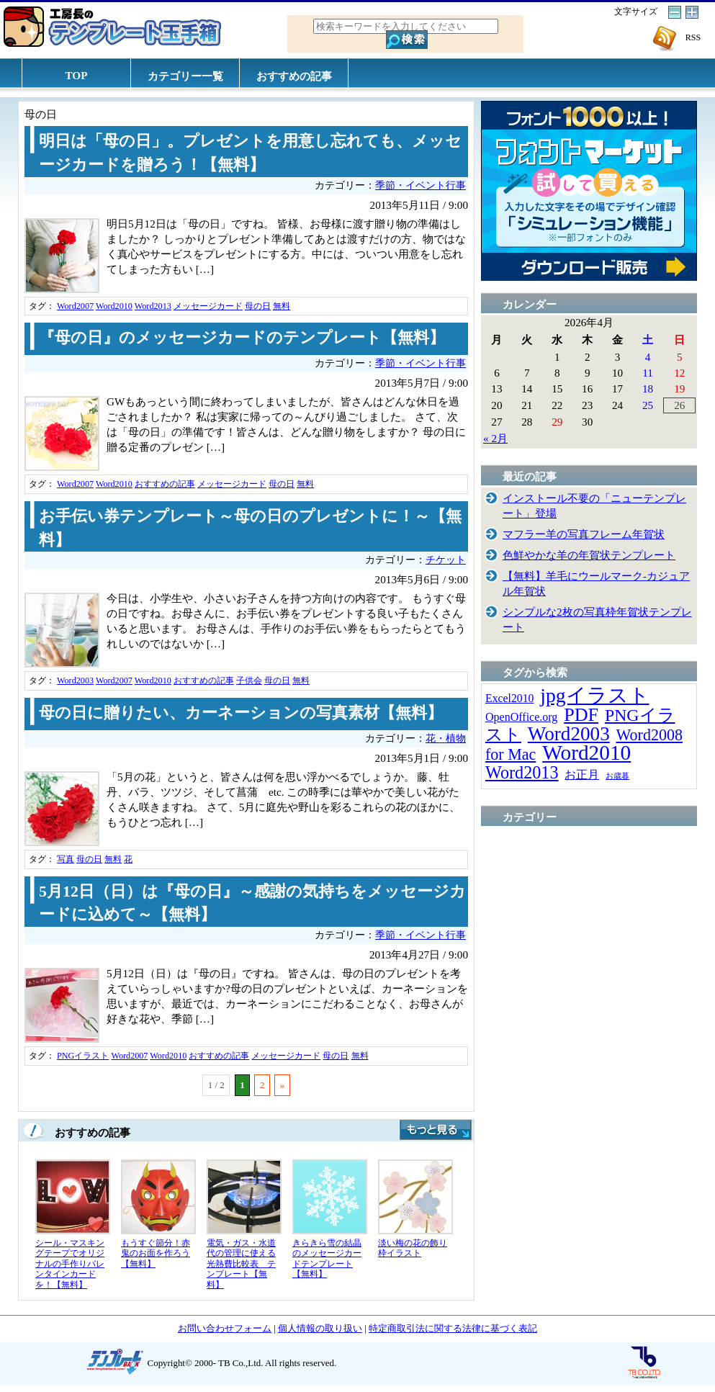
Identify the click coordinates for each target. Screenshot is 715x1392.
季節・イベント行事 (420, 185)
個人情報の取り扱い (320, 1328)
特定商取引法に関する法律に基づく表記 (453, 1328)
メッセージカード (208, 306)
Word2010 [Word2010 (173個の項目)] (586, 752)
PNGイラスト (83, 1056)
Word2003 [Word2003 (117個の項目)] (569, 734)
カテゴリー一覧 (185, 76)
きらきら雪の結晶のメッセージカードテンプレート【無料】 (326, 1259)
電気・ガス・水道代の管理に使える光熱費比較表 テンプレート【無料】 (241, 1264)
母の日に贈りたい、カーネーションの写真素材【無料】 (241, 713)
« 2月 (495, 438)
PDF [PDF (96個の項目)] (581, 714)
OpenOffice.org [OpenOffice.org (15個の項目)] (521, 717)
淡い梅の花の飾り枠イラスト (412, 1248)
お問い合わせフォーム (224, 1328)
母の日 (258, 306)
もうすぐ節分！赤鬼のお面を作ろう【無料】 (155, 1253)
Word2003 (75, 680)
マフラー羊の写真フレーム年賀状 (584, 534)
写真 (65, 859)
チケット (446, 559)
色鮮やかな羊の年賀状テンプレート (589, 555)
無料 (281, 306)
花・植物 (446, 738)
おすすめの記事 (294, 76)
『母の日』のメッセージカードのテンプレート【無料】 (242, 337)
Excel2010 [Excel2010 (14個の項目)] (509, 698)
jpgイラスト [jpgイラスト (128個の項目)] (594, 695)
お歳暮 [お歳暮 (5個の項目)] (617, 776)
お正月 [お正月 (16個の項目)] (582, 774)
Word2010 (114, 306)
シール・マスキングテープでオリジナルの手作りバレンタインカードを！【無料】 (69, 1264)
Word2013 (153, 306)
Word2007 (75, 306)
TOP (77, 75)
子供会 (249, 680)
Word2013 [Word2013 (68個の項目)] (522, 772)
